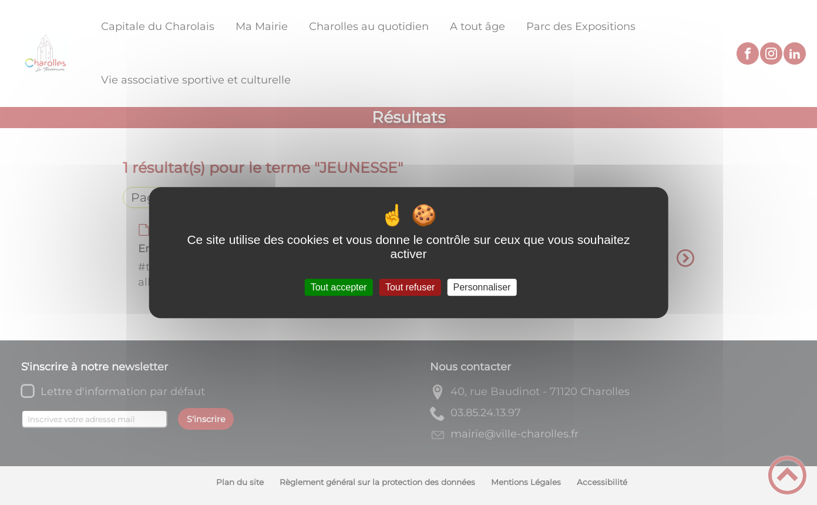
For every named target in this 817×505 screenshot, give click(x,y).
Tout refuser (410, 287)
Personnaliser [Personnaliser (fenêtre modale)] (482, 287)
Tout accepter (339, 287)
